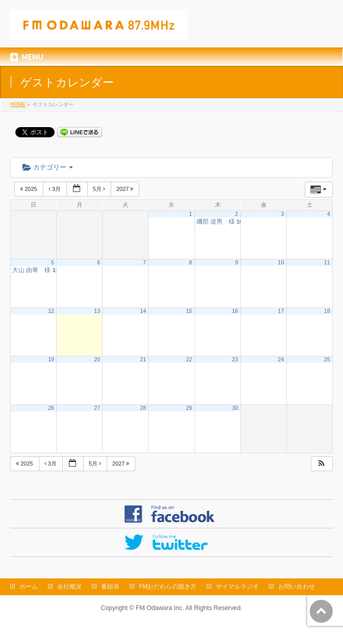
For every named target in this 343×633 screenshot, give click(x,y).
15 (189, 311)
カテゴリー (47, 167)
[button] (321, 464)
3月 (55, 189)
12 (51, 311)
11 (327, 262)
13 (97, 311)
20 (97, 359)
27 (97, 408)
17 (281, 311)
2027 (125, 189)
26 (51, 408)
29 (189, 408)
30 (235, 408)
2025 (29, 189)
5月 (100, 189)
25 (327, 359)
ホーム (28, 586)
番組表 (110, 586)
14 (143, 311)
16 (235, 311)
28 (143, 408)
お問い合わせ (296, 586)
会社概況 (69, 586)
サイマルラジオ (237, 586)
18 (327, 311)
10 (281, 262)
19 (51, 359)
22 (189, 359)
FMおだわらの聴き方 (168, 586)
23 (235, 359)
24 (281, 359)
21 (143, 359)
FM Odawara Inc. (160, 608)
